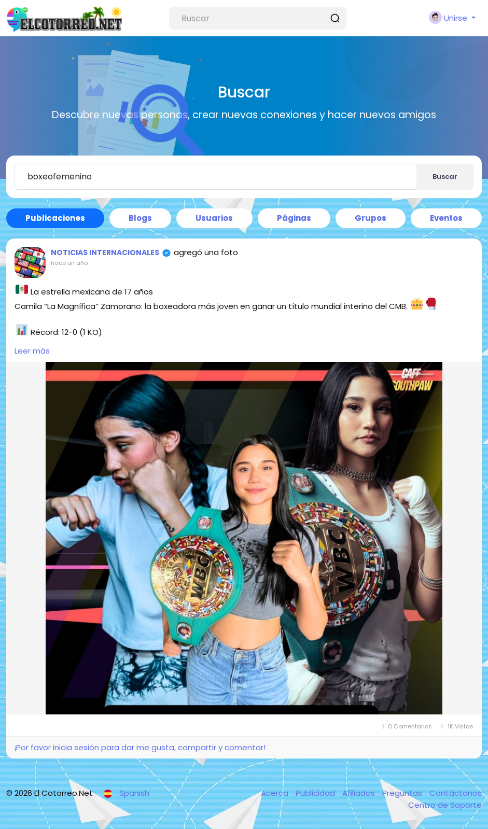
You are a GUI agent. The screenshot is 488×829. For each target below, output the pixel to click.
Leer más (32, 350)
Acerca (275, 793)
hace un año (69, 263)
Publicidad (316, 793)
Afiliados (359, 793)
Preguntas (403, 793)
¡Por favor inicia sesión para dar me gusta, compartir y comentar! (140, 747)
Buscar (445, 176)
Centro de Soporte (445, 804)
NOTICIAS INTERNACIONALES (105, 252)
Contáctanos (455, 793)
